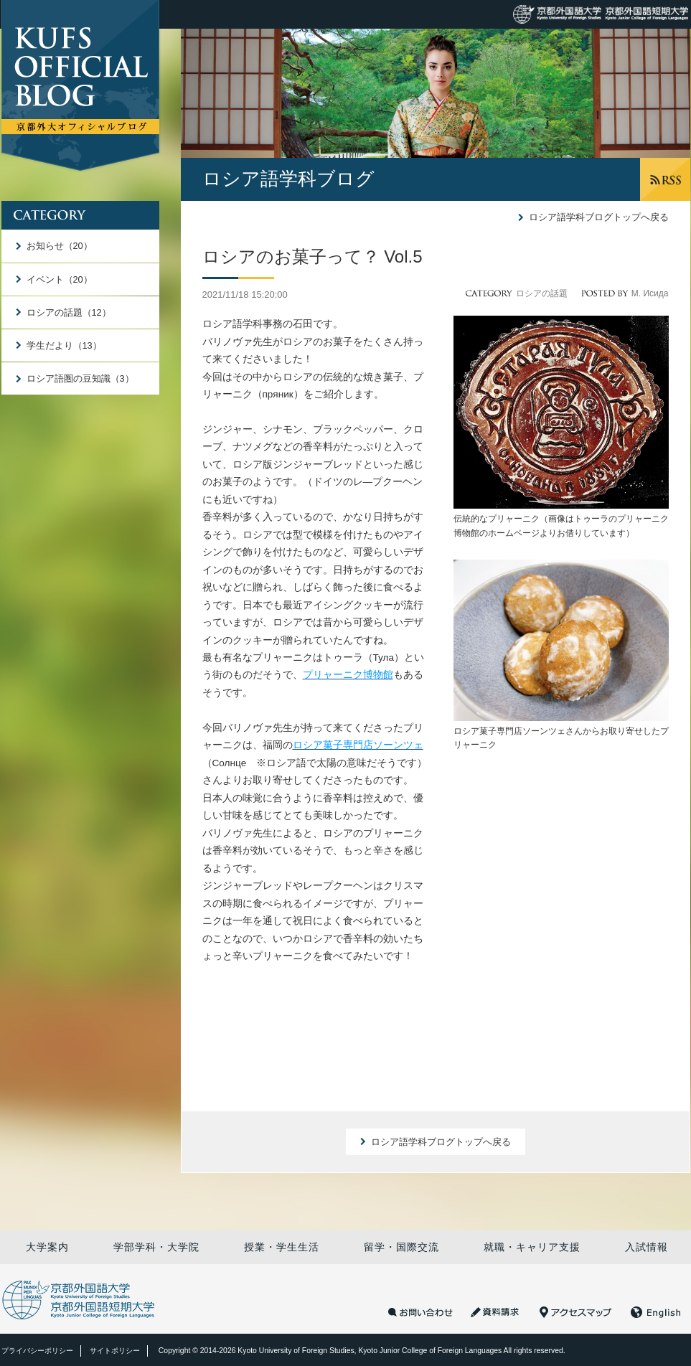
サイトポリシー (115, 1351)
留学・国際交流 (401, 1247)
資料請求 (496, 1312)
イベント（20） (60, 279)
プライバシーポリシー (37, 1351)
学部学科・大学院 (156, 1247)
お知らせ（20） (60, 245)
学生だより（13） (64, 345)
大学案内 (47, 1247)
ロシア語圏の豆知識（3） (80, 378)
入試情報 (646, 1247)
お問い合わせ (420, 1312)
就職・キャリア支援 (532, 1247)
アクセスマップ (575, 1312)
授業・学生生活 (281, 1247)
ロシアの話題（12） (69, 312)
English (655, 1312)
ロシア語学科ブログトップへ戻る (599, 217)
